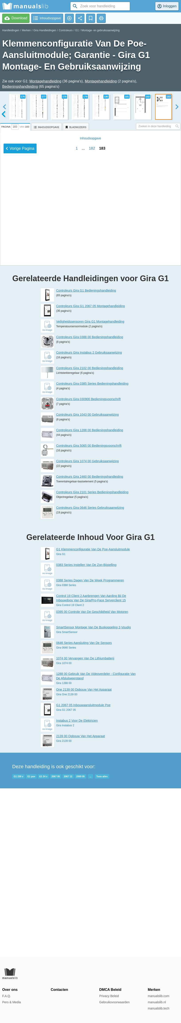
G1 (77, 30)
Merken (26, 30)
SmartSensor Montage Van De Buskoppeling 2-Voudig (93, 795)
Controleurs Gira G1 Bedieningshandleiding (86, 459)
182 (92, 405)
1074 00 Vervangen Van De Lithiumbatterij (85, 826)
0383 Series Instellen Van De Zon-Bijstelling (86, 733)
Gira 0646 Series (66, 815)
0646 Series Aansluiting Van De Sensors (84, 811)
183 (102, 405)
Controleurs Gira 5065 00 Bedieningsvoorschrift (89, 614)
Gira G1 (61, 722)
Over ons (10, 990)
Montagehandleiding (45, 81)
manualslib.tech (158, 1008)
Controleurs (66, 30)
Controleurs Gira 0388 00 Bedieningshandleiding (89, 505)
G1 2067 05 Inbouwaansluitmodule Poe (83, 873)
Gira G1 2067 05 (66, 878)
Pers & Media (11, 1002)
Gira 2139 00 (64, 909)
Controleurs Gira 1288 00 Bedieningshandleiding (89, 598)
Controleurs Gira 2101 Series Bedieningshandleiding (92, 660)
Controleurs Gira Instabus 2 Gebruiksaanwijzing (89, 521)
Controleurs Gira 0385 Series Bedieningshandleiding (92, 552)
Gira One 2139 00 (66, 862)
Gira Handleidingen (44, 30)
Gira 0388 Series (66, 753)
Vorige (20, 405)
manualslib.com (158, 996)
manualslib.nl (157, 1002)
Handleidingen (10, 30)
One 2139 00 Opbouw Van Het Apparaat (84, 857)
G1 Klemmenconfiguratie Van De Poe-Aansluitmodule (93, 717)
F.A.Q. (6, 996)
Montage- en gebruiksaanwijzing (101, 30)
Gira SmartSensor (67, 800)
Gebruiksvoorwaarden (114, 1002)
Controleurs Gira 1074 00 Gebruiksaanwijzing (87, 629)
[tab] (15, 126)
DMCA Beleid (110, 990)
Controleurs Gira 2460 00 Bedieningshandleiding (89, 645)
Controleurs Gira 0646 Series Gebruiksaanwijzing (90, 676)
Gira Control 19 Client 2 (70, 773)
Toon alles (102, 944)
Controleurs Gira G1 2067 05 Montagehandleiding (90, 474)
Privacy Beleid (109, 996)
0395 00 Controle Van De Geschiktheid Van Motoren (92, 780)
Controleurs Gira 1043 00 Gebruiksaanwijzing (87, 583)
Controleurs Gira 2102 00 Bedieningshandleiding (89, 536)
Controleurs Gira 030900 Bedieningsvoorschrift (88, 567)
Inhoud (90, 395)
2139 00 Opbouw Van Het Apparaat (80, 904)
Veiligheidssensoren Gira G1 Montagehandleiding (90, 490)
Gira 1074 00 (64, 831)
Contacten (59, 990)
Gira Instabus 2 (65, 893)
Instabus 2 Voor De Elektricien (77, 888)
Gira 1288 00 (64, 851)
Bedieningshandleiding (20, 86)
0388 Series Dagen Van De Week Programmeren (90, 748)
